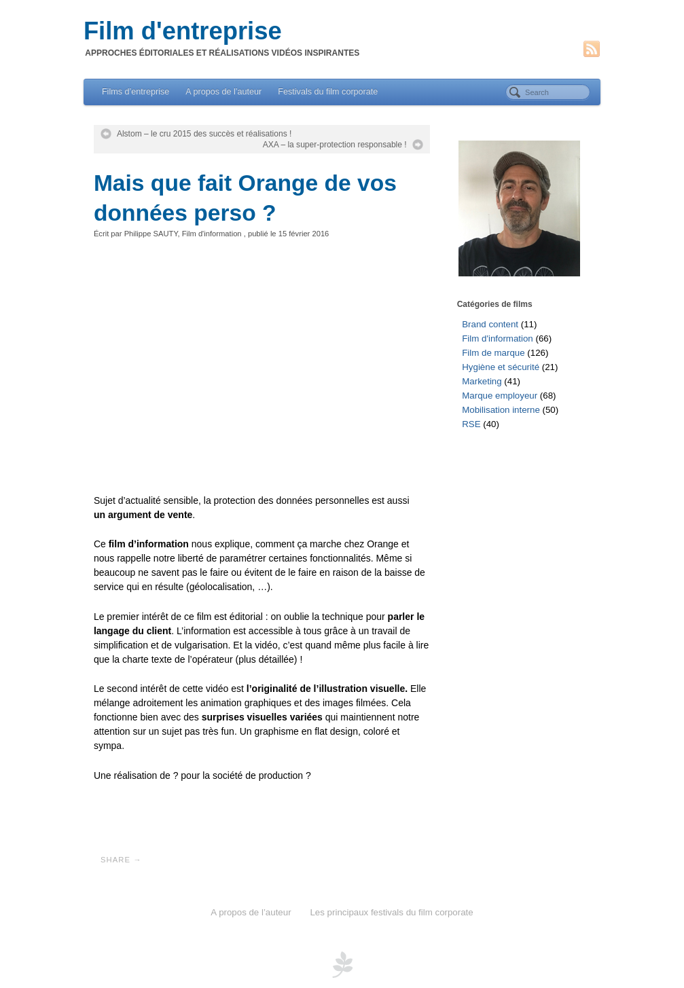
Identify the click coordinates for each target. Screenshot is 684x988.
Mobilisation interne (501, 410)
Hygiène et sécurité (500, 367)
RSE (471, 424)
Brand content (490, 324)
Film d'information (212, 234)
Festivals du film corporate (328, 91)
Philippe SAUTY (151, 234)
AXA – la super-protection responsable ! (335, 144)
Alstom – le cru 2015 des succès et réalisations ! (204, 134)
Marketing (481, 381)
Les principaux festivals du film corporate (391, 912)
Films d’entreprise (135, 91)
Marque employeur (499, 395)
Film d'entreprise (183, 31)
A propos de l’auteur (223, 91)
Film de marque (493, 353)
